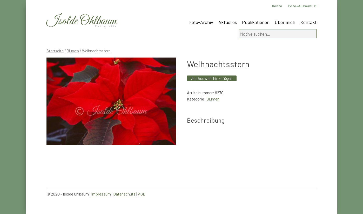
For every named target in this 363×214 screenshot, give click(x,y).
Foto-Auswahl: (302, 6)
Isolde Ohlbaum (81, 21)
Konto (277, 6)
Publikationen (256, 22)
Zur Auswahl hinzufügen (211, 78)
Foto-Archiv (201, 22)
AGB (141, 193)
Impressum (101, 193)
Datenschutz (124, 193)
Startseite (55, 50)
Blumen (73, 50)
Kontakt (308, 22)
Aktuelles (227, 22)
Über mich (285, 22)
